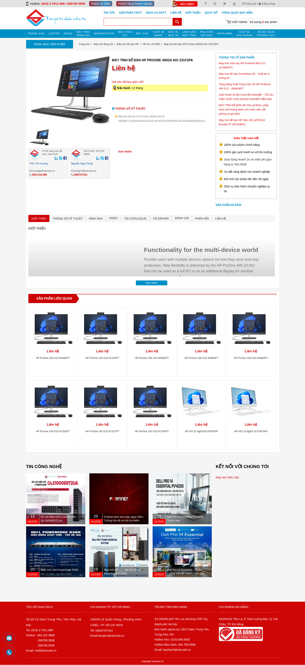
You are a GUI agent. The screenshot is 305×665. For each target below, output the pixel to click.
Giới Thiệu (193, 12)
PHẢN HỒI (202, 218)
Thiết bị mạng (158, 34)
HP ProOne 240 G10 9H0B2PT (53, 358)
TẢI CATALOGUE (135, 218)
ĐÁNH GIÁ (182, 218)
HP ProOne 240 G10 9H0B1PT (152, 358)
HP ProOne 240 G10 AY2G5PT (102, 358)
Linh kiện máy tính (189, 34)
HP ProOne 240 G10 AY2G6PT (53, 431)
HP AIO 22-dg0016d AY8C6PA (201, 431)
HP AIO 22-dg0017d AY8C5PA (250, 431)
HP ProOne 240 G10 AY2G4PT (152, 431)
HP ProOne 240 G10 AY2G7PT (102, 431)
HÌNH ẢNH (95, 218)
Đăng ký (249, 3)
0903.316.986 (39, 174)
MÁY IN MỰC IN (173, 34)
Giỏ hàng (239, 22)
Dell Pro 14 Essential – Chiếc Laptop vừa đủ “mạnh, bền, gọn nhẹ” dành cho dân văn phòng (186, 573)
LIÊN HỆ (220, 218)
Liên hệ (175, 12)
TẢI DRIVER (161, 218)
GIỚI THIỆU (39, 218)
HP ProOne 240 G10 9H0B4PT (251, 358)
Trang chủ (36, 33)
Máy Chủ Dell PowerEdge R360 (59, 569)
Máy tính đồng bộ (83, 34)
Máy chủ (142, 33)
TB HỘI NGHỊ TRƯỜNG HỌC (265, 34)
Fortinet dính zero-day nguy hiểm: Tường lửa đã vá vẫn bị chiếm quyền (124, 520)
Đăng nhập (267, 3)
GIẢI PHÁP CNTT (130, 12)
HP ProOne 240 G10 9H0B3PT (201, 358)
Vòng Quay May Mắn (237, 12)
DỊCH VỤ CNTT (156, 12)
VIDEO (113, 218)
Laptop (54, 33)
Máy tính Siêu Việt (227, 477)
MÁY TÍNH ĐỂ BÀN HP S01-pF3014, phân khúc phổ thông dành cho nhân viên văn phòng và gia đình (244, 109)
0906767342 (80, 174)
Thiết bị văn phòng (244, 34)
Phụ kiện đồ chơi (206, 34)
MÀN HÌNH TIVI (125, 34)
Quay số (211, 12)
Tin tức (109, 12)
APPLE (67, 33)
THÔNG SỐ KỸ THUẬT (67, 218)
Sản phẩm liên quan (54, 298)
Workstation (104, 33)
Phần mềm (224, 33)
